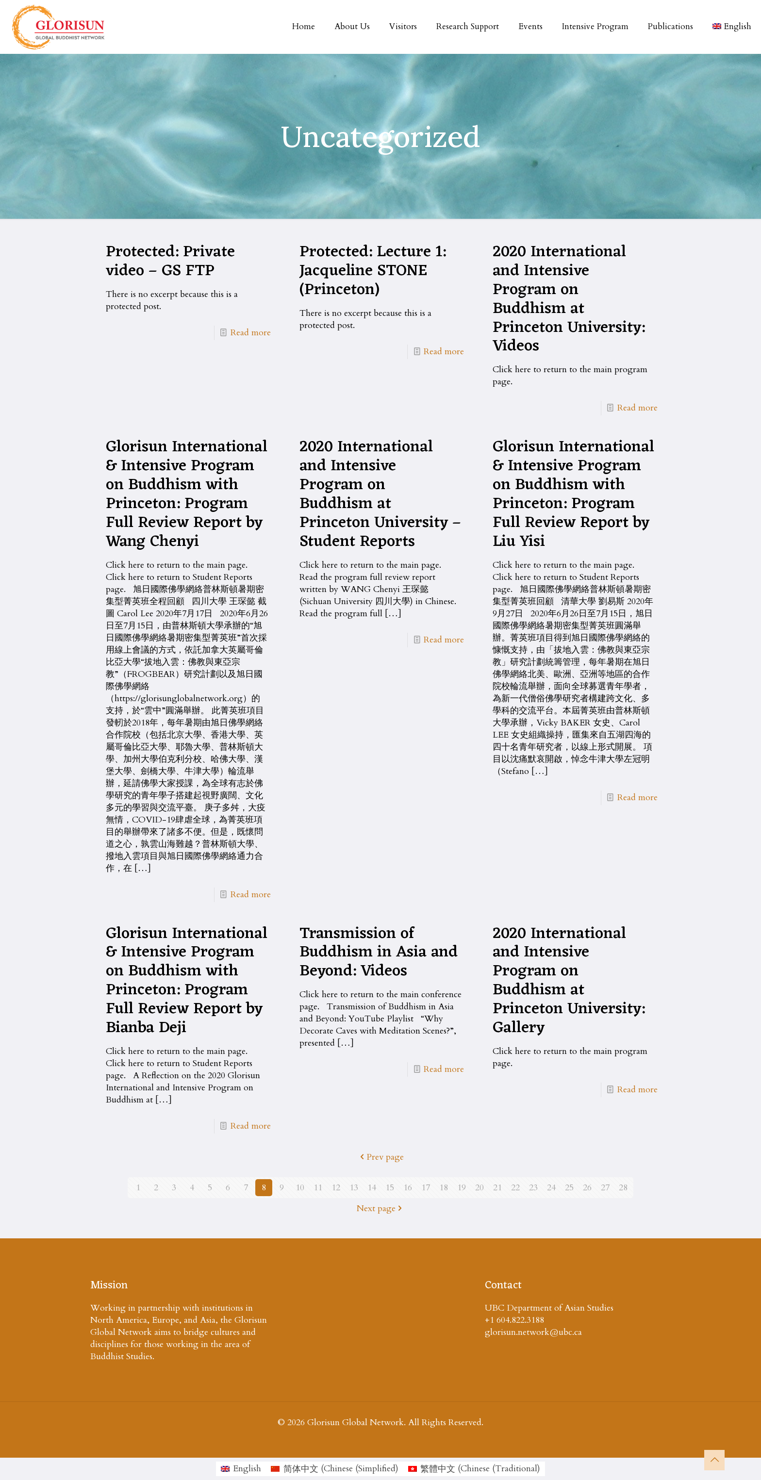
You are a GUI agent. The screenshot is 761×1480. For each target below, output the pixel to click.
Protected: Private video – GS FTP (170, 261)
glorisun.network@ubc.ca (533, 1332)
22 (515, 1188)
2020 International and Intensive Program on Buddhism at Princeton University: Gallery (569, 981)
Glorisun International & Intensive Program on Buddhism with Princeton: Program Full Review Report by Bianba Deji (186, 981)
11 (318, 1188)
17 (425, 1188)
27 (605, 1188)
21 (497, 1188)
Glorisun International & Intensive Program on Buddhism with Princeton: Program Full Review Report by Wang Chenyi (186, 494)
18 (443, 1188)
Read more (251, 333)
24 (551, 1188)
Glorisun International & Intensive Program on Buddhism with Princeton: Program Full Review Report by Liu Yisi (573, 494)
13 (353, 1188)
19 (461, 1188)
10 (300, 1188)
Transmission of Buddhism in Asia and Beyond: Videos (378, 953)
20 (479, 1188)
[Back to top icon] (714, 1460)
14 (371, 1188)
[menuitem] (241, 1469)
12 (335, 1188)
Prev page (381, 1157)
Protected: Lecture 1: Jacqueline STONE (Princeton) (372, 271)
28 (623, 1188)
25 (569, 1188)
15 (389, 1188)
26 (587, 1188)
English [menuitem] (247, 1469)
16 (407, 1188)
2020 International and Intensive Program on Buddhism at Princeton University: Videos (569, 299)
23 (533, 1188)
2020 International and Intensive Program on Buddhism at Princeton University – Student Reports (380, 494)
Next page (380, 1208)
